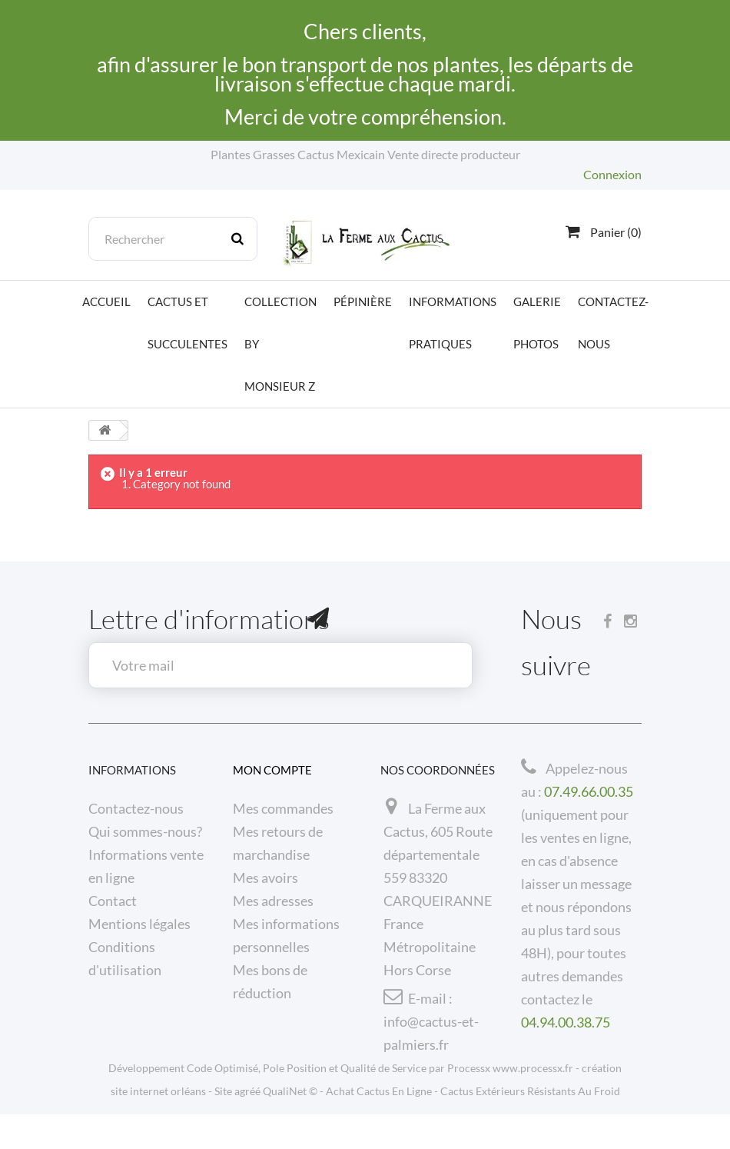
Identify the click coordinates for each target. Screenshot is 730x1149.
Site (223, 1125)
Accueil (106, 301)
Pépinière (362, 301)
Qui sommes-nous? (145, 831)
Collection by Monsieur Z (280, 344)
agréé (247, 1125)
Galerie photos (537, 323)
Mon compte (272, 770)
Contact (112, 900)
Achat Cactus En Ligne (379, 1125)
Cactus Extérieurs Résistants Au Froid (530, 1125)
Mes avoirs (265, 877)
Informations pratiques (452, 323)
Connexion (612, 174)
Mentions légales (139, 923)
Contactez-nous (613, 323)
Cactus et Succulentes (187, 323)
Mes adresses (273, 900)
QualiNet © (290, 1125)
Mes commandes (283, 808)
